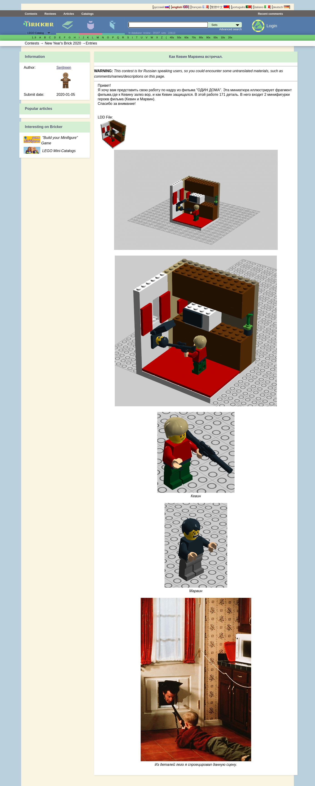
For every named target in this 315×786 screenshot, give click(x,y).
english (180, 7)
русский (161, 7)
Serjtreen (63, 67)
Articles (68, 13)
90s (208, 37)
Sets (67, 25)
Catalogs (87, 13)
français (199, 7)
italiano (262, 7)
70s (194, 37)
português (241, 7)
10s (223, 37)
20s (230, 37)
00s (216, 37)
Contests (31, 13)
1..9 (34, 37)
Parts (113, 25)
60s (186, 37)
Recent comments (270, 13)
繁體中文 (220, 7)
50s (179, 37)
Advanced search (230, 29)
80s (201, 37)
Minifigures (90, 25)
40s (172, 37)
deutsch (281, 7)
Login (271, 25)
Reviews (50, 13)
